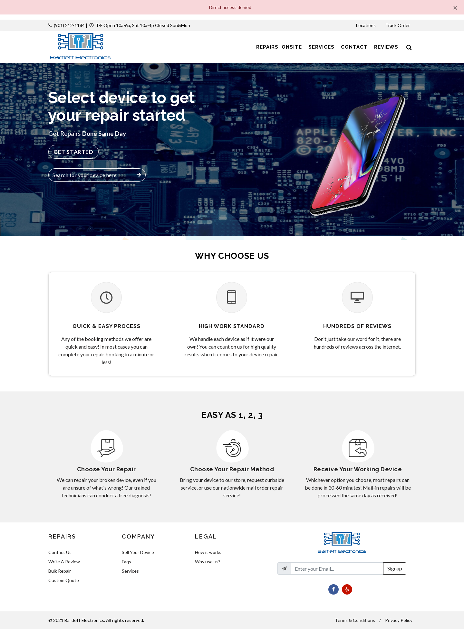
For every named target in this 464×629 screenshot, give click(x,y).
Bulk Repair (59, 571)
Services (130, 571)
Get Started (73, 151)
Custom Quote (63, 580)
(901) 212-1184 (69, 25)
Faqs (126, 561)
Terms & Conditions (355, 620)
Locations (366, 25)
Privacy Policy (398, 620)
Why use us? (207, 561)
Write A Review (64, 561)
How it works (208, 552)
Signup (394, 568)
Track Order (398, 25)
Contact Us (60, 552)
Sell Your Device (138, 552)
